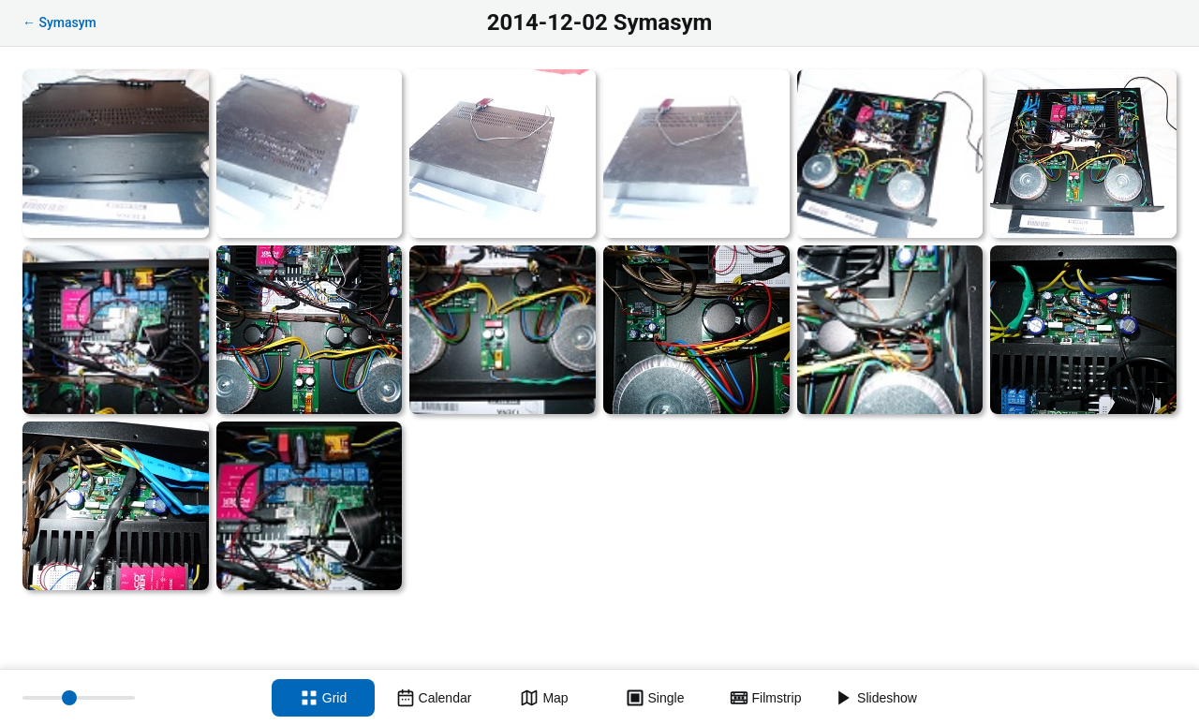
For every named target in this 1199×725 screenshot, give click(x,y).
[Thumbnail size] (78, 697)
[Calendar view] (433, 698)
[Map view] (544, 698)
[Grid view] (323, 698)
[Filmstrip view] (765, 698)
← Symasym (59, 22)
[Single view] (654, 698)
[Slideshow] (875, 698)
